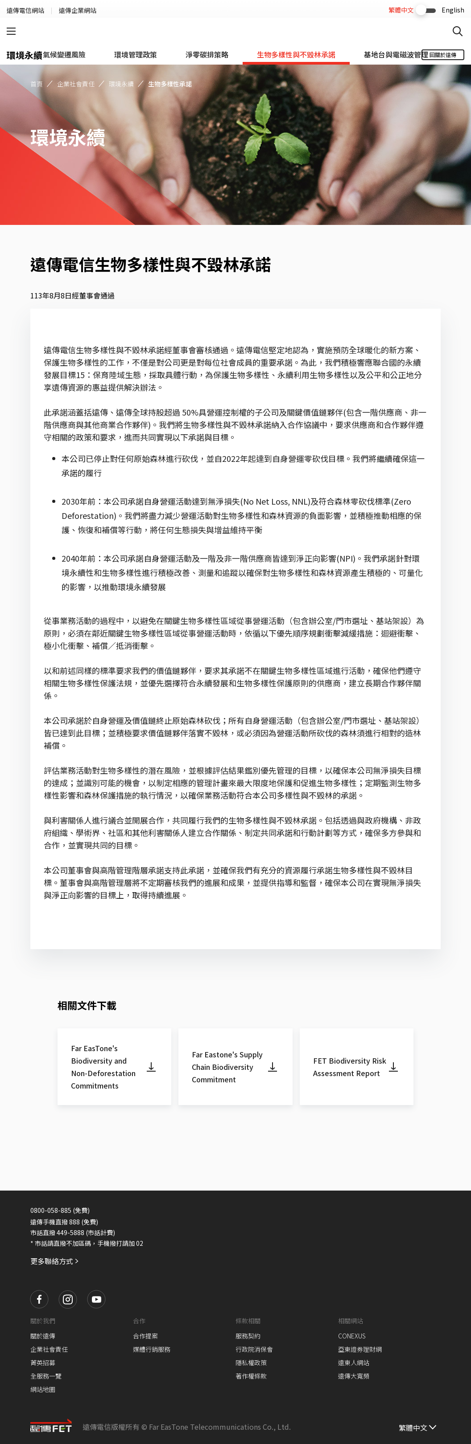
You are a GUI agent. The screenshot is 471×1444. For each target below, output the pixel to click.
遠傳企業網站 (77, 10)
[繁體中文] (418, 1426)
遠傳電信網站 (25, 10)
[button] (39, 1299)
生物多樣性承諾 (170, 83)
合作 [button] (139, 1320)
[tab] (64, 55)
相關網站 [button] (350, 1320)
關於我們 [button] (42, 1320)
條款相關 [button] (248, 1320)
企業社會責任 (76, 83)
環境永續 (121, 83)
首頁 (36, 83)
